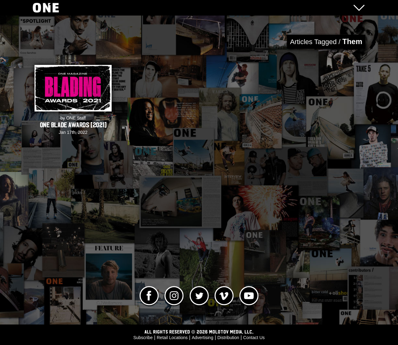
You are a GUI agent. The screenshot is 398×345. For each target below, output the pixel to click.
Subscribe (143, 337)
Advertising (202, 337)
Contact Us (254, 337)
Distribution (228, 337)
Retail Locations (172, 337)
